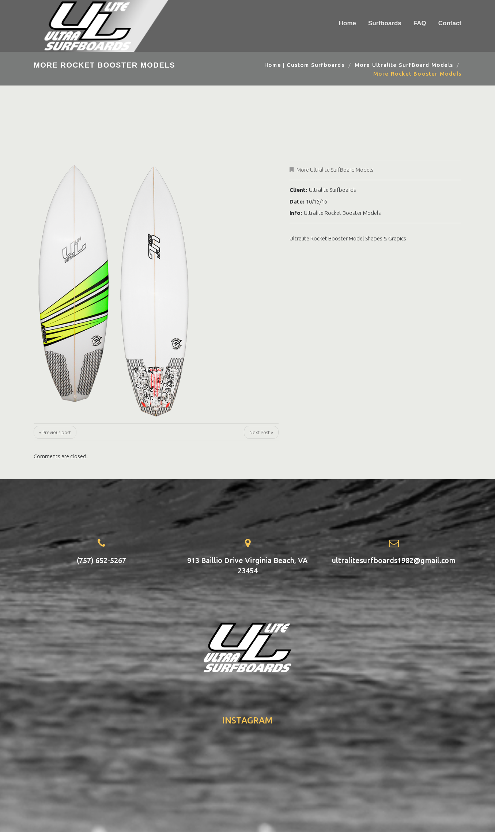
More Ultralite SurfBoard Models (404, 65)
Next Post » (261, 432)
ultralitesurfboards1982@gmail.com (394, 560)
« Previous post (55, 432)
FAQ (419, 23)
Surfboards (384, 23)
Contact (449, 23)
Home (347, 23)
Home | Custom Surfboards (304, 65)
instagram (247, 720)
